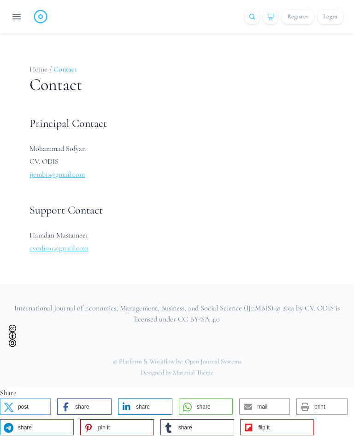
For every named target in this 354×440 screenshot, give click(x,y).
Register (297, 16)
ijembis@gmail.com (57, 174)
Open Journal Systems (213, 361)
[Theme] (270, 16)
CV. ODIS (319, 308)
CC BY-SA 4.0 (199, 319)
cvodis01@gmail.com (59, 248)
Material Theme (193, 372)
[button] (25, 406)
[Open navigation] (16, 16)
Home (39, 69)
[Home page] (40, 16)
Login (330, 16)
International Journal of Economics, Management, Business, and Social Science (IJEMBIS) (143, 308)
